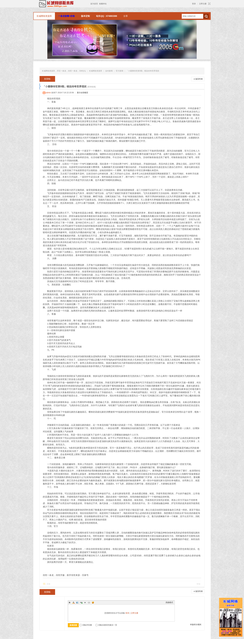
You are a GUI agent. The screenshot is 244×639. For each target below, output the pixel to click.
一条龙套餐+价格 (66, 16)
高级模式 (169, 602)
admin (48, 93)
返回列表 (199, 79)
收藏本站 (103, 4)
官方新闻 (119, 71)
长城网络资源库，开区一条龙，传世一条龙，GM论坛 (64, 71)
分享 (125, 16)
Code (89, 602)
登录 (194, 4)
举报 (198, 584)
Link (81, 602)
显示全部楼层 (82, 93)
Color (73, 602)
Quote (85, 602)
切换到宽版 (209, 3)
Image (77, 602)
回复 (48, 584)
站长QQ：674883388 (106, 16)
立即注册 (202, 4)
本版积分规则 (195, 624)
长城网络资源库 (44, 16)
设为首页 (94, 4)
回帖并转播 (86, 625)
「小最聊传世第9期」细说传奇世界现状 (142, 71)
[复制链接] (91, 87)
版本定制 (85, 16)
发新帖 (47, 79)
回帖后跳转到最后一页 (106, 625)
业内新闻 (109, 71)
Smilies (92, 602)
